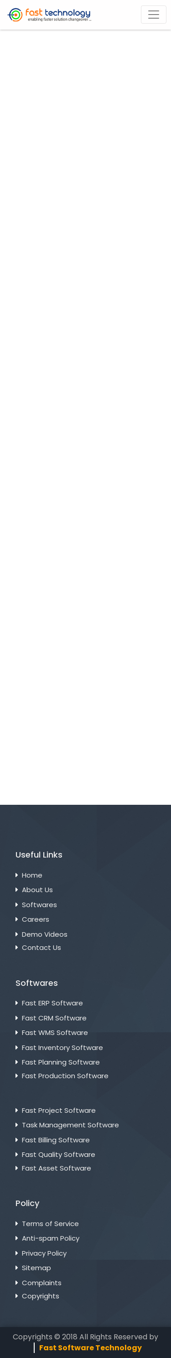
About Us (37, 889)
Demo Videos (44, 934)
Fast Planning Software (61, 1062)
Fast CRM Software (54, 1018)
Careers (35, 919)
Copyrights (40, 1296)
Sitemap (36, 1267)
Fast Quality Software (58, 1154)
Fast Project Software (59, 1110)
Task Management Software (70, 1125)
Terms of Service (50, 1223)
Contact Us (41, 947)
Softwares (39, 904)
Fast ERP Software (52, 1003)
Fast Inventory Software (62, 1047)
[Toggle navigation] (153, 14)
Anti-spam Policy (50, 1238)
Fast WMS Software (55, 1032)
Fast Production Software (65, 1075)
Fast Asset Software (56, 1168)
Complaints (42, 1282)
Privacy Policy (44, 1253)
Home (32, 875)
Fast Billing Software (56, 1140)
